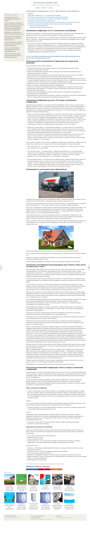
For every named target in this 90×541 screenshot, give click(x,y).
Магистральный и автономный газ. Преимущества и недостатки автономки (48, 17)
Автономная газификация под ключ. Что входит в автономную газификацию (48, 18)
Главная (38, 7)
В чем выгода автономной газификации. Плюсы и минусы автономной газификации (50, 24)
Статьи (50, 7)
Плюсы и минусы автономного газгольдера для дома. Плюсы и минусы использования (13, 55)
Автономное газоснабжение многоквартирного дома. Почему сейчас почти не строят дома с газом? (54, 22)
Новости (44, 7)
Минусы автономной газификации (38, 25)
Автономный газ (53, 463)
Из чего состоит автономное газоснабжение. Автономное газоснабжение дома (12, 49)
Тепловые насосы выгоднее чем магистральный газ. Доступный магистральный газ (13, 38)
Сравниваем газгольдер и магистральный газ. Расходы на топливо (13, 19)
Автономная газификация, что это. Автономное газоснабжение (44, 15)
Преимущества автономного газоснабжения (41, 27)
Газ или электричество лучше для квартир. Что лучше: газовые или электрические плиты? (13, 43)
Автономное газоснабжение (45, 463)
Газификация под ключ (60, 463)
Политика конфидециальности (36, 517)
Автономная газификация (45, 3)
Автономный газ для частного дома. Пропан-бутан (41, 20)
